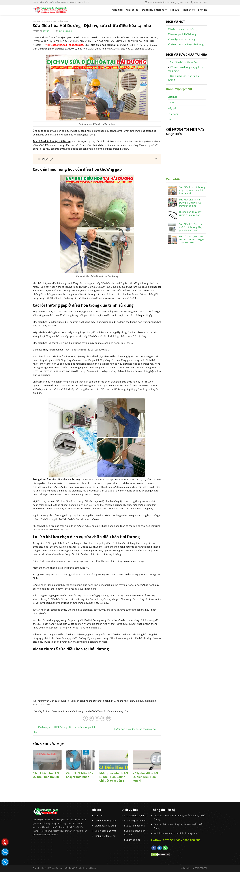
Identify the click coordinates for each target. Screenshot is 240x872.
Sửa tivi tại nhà (132, 839)
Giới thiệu (132, 9)
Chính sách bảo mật (105, 830)
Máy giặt (172, 108)
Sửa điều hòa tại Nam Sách (184, 61)
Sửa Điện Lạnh (65, 31)
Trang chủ (116, 9)
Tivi (169, 119)
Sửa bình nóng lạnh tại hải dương (186, 44)
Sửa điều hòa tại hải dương (182, 28)
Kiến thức (188, 9)
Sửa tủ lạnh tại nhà (134, 825)
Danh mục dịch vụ (154, 9)
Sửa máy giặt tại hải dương (182, 34)
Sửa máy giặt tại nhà (135, 820)
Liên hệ (202, 9)
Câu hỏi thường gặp (105, 820)
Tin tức (174, 9)
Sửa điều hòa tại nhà (135, 815)
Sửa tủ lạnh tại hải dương (181, 39)
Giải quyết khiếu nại (105, 835)
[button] (97, 159)
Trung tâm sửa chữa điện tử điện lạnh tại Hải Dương (73, 868)
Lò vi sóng (173, 113)
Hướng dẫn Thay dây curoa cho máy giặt (137, 728)
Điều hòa (172, 96)
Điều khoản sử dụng (105, 825)
